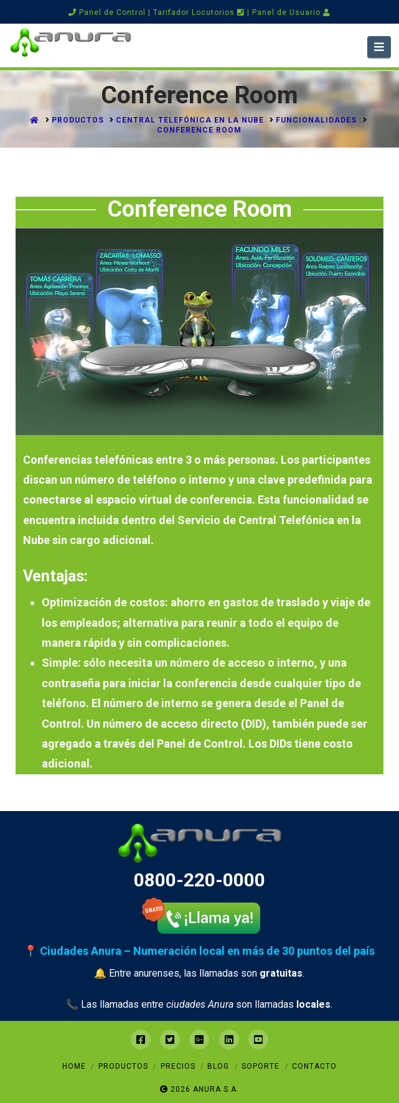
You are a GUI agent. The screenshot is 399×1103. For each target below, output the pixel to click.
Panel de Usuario (291, 12)
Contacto (314, 1066)
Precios (178, 1066)
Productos (123, 1066)
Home (74, 1066)
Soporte (260, 1066)
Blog (218, 1066)
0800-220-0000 (199, 880)
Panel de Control (107, 12)
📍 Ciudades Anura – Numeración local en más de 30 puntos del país (199, 950)
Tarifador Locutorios (199, 12)
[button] (379, 47)
